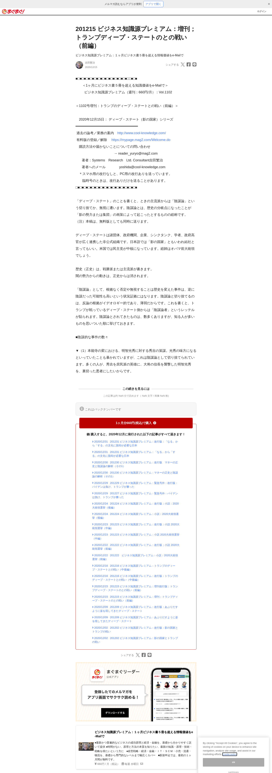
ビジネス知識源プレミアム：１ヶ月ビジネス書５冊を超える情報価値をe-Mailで (130, 55)
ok (233, 766)
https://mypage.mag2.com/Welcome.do (140, 140)
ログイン (261, 11)
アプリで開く (153, 3)
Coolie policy (230, 758)
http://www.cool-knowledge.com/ (141, 133)
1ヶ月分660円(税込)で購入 (136, 423)
